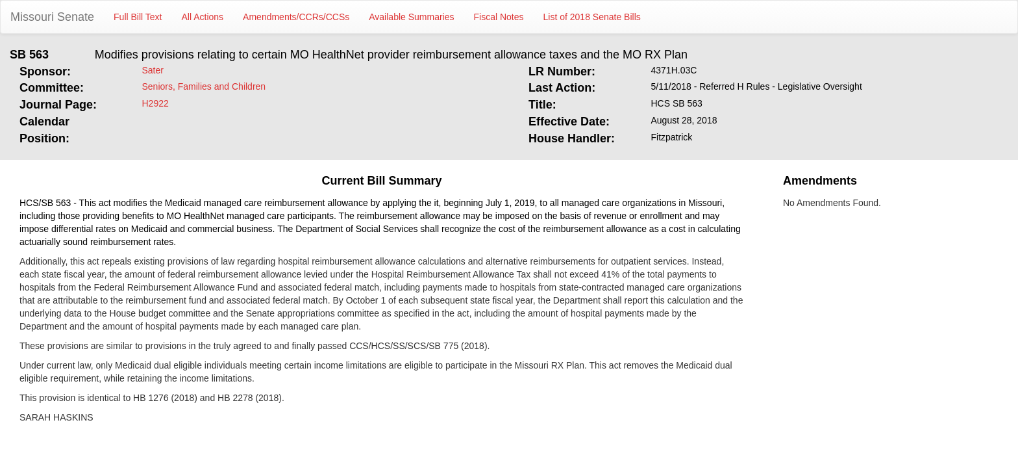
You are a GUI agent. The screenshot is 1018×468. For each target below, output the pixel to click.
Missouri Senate (52, 16)
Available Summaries (411, 17)
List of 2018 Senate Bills (592, 17)
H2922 (155, 103)
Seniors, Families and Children (204, 86)
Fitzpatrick (672, 137)
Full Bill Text (138, 17)
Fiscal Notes (499, 17)
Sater (153, 70)
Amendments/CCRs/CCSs (296, 17)
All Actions (203, 17)
